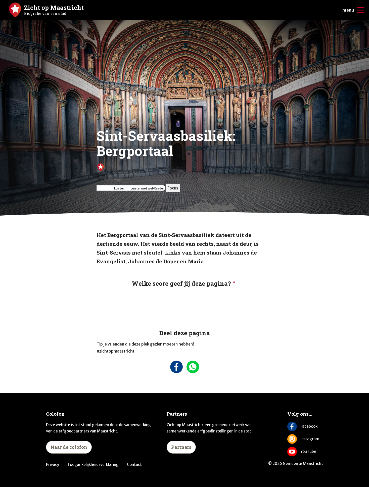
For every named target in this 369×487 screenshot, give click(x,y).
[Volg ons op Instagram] (305, 439)
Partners (181, 447)
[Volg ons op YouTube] (305, 451)
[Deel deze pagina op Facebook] (176, 367)
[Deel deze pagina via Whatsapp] (193, 367)
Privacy (52, 464)
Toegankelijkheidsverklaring (93, 464)
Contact (134, 464)
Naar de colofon (69, 447)
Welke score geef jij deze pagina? (181, 283)
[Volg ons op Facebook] (305, 426)
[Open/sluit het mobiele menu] (360, 10)
